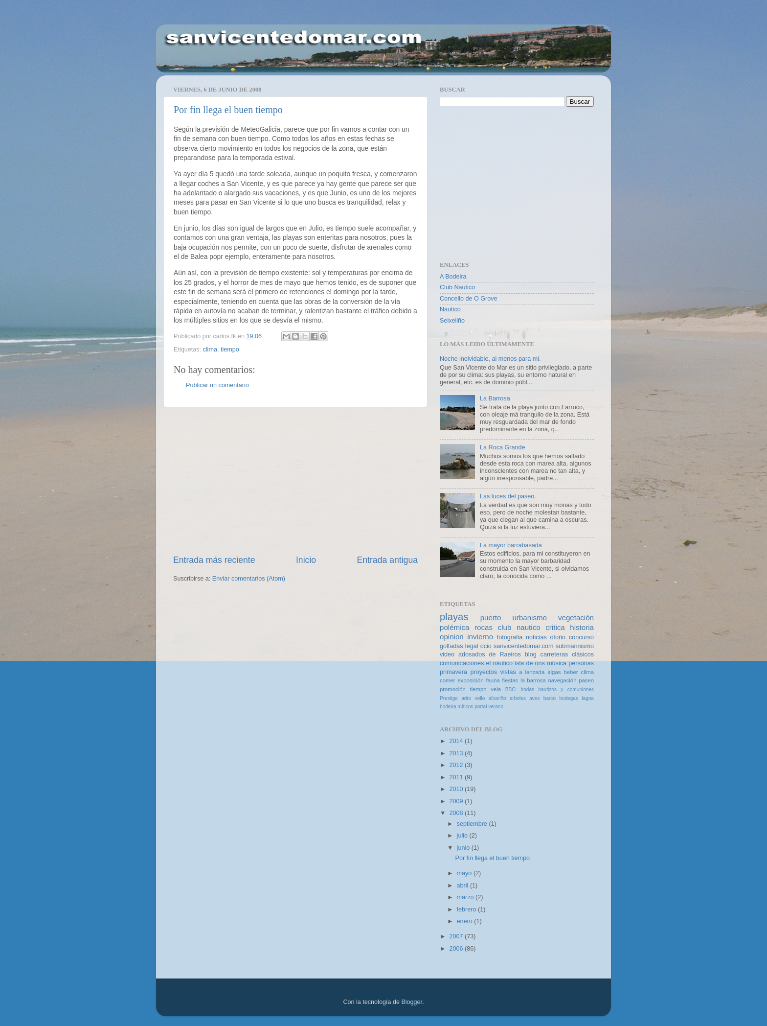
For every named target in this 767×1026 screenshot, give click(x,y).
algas (554, 672)
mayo (465, 873)
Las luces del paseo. (508, 496)
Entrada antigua (387, 560)
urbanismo (529, 617)
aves (534, 698)
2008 (457, 813)
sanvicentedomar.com (524, 646)
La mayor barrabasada (511, 545)
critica (554, 627)
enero (465, 921)
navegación (562, 680)
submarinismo (575, 646)
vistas (508, 672)
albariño (497, 698)
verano (495, 706)
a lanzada (531, 672)
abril (463, 885)
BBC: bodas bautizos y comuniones (549, 689)
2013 (457, 753)
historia (582, 627)
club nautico (519, 627)
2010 (457, 789)
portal (480, 706)
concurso (581, 637)
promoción (453, 689)
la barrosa (533, 680)
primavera (453, 672)
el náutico (499, 663)
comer (447, 680)
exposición (470, 680)
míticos (465, 706)
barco (549, 698)
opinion (452, 636)
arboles (518, 698)
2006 (457, 948)
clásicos (583, 654)
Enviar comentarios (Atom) (248, 578)
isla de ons (530, 663)
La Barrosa (495, 398)
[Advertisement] (295, 481)
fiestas (510, 680)
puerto (490, 617)
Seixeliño (452, 320)
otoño (558, 637)
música (556, 663)
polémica (454, 627)
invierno (480, 636)
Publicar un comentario (217, 385)
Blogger (411, 1002)
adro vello (473, 698)
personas (581, 663)
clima (210, 349)
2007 (457, 936)
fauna (492, 680)
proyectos (483, 672)
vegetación (576, 617)
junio (464, 847)
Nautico (450, 309)
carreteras (554, 654)
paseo (586, 680)
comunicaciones (462, 663)
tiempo (230, 349)
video (447, 654)
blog (531, 654)
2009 (457, 801)
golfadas (451, 646)
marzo (466, 897)
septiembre (473, 823)
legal (471, 646)
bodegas (568, 698)
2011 (457, 777)
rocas (483, 627)
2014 (457, 741)
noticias (536, 637)
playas (454, 616)
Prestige (449, 698)
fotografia (510, 637)
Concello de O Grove (468, 298)
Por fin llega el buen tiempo (228, 109)
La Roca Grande (502, 447)
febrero (467, 909)
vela (496, 689)
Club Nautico (457, 287)
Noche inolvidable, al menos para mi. (490, 358)
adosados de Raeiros (489, 654)
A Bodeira (453, 276)
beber (571, 672)
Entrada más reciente (214, 560)
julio (463, 835)
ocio (486, 646)
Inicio (306, 560)
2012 (457, 765)
